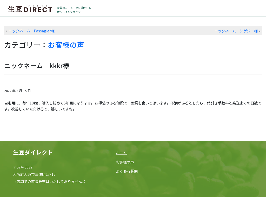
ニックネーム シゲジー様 (236, 30)
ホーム (121, 152)
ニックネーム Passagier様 (31, 30)
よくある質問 (127, 171)
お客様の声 (66, 44)
